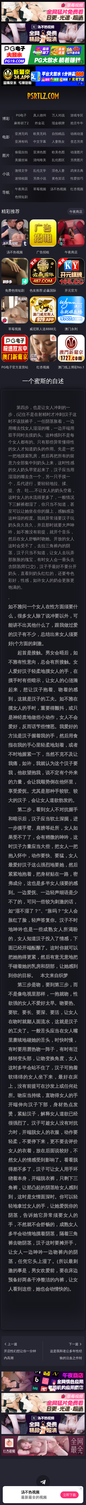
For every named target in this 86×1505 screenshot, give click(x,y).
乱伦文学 (39, 170)
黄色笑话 (58, 178)
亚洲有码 (21, 141)
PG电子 (21, 115)
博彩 (6, 118)
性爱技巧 (76, 178)
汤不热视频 (58, 189)
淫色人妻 (58, 170)
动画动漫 (76, 133)
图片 (6, 155)
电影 (6, 136)
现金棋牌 (58, 123)
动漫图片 (76, 152)
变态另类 (76, 141)
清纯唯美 (39, 160)
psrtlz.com (43, 96)
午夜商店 (21, 189)
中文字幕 (39, 141)
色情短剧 (21, 197)
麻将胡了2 (21, 123)
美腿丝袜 (21, 160)
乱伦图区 (58, 160)
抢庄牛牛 (76, 123)
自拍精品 (58, 133)
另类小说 (39, 178)
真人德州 (39, 115)
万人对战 (58, 115)
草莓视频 (39, 189)
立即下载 (69, 1495)
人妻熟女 (58, 141)
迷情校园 (21, 178)
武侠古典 (76, 170)
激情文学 (21, 170)
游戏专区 (76, 115)
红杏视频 (76, 189)
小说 (6, 173)
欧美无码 (39, 133)
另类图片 (76, 160)
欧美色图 (58, 152)
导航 (6, 192)
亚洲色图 (39, 152)
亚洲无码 (21, 133)
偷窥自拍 (21, 152)
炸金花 (39, 123)
